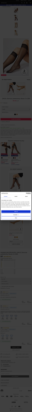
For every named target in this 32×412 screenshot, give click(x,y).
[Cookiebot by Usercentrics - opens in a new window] (26, 193)
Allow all (16, 211)
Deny (16, 217)
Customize (16, 214)
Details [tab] (16, 196)
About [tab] (26, 196)
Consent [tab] (5, 196)
